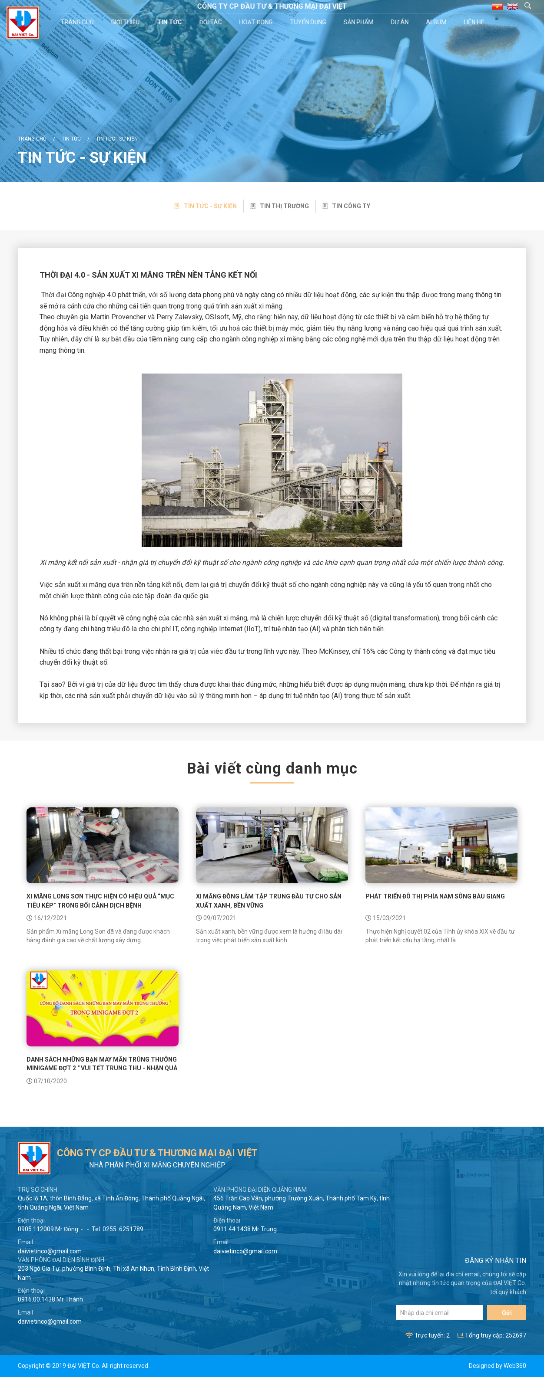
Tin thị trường (279, 206)
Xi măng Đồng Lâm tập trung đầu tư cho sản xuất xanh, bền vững (269, 900)
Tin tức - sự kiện (117, 139)
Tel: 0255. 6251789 (117, 1229)
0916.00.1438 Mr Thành (50, 1299)
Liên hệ (475, 22)
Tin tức (170, 22)
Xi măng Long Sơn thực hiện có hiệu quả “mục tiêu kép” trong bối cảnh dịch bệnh (100, 900)
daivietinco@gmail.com (50, 1251)
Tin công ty (346, 206)
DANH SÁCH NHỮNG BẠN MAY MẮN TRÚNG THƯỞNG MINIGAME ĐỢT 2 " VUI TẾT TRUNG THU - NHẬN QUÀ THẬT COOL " (102, 1068)
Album (437, 22)
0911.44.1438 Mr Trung (245, 1229)
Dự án (401, 22)
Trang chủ (78, 22)
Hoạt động (257, 22)
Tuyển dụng (309, 22)
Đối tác (211, 22)
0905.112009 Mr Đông (48, 1229)
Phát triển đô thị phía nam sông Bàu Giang (435, 896)
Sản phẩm (360, 22)
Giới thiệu (126, 22)
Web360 (515, 1365)
